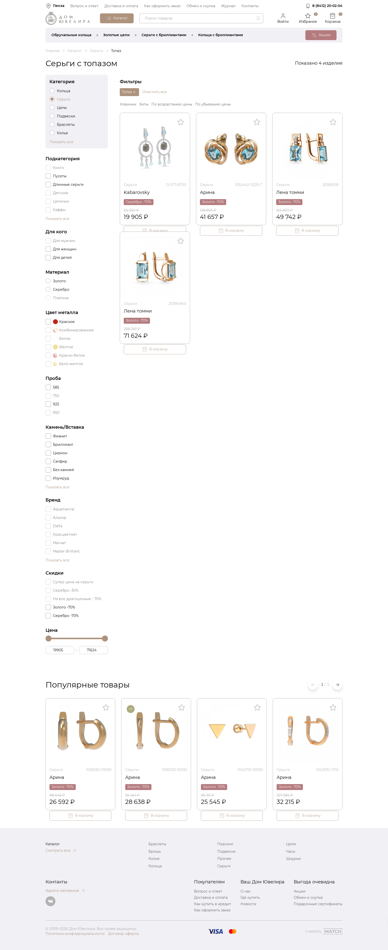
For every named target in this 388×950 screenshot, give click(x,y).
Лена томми (290, 192)
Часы (290, 851)
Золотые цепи (116, 35)
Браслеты (157, 844)
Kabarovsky (137, 192)
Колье (154, 858)
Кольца (155, 866)
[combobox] (201, 18)
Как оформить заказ (162, 6)
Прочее (224, 858)
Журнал (228, 6)
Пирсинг (225, 844)
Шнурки (293, 858)
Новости (248, 904)
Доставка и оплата (121, 6)
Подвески (226, 851)
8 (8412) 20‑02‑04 (327, 5)
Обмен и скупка (200, 6)
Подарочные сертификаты (318, 904)
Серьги (130, 185)
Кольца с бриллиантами (220, 35)
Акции (300, 891)
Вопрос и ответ (84, 6)
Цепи (291, 844)
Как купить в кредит (212, 904)
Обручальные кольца (71, 35)
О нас (246, 891)
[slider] (48, 638)
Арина (207, 192)
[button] (337, 685)
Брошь (154, 851)
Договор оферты (123, 933)
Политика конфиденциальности (75, 933)
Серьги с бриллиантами (164, 35)
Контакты (250, 6)
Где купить (250, 897)
